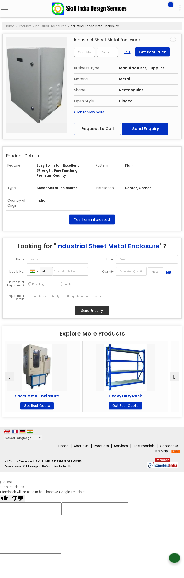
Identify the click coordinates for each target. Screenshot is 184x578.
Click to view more (89, 112)
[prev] (9, 376)
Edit (127, 52)
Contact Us (169, 446)
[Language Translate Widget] (23, 438)
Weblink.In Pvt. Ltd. (59, 466)
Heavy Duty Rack (136, 395)
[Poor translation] (17, 498)
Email (110, 259)
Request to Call (97, 129)
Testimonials (144, 446)
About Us (81, 446)
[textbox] (107, 52)
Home (9, 26)
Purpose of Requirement (15, 283)
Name (20, 259)
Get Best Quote (48, 405)
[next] (174, 376)
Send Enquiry (145, 129)
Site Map (161, 451)
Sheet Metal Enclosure (48, 395)
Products (24, 26)
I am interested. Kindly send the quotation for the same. (102, 297)
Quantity (108, 271)
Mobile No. (16, 271)
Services (121, 446)
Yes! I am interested (92, 219)
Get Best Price (152, 51)
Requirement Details (15, 297)
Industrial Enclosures (50, 26)
